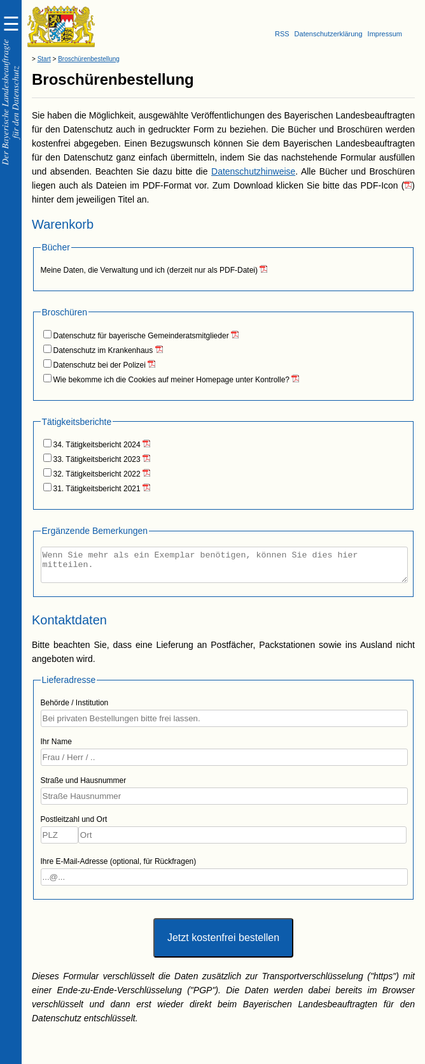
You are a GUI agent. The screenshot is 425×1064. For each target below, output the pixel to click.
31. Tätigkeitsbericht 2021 (98, 488)
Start (44, 58)
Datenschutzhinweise (253, 171)
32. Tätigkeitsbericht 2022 (98, 474)
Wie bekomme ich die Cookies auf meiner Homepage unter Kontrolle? (172, 379)
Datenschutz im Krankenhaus (104, 350)
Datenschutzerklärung (329, 34)
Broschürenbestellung (89, 58)
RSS (282, 34)
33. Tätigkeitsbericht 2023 (98, 459)
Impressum (385, 34)
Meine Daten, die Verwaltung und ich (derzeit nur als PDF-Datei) (150, 270)
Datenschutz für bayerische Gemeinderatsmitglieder (142, 335)
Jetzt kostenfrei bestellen (223, 943)
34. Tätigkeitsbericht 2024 (98, 444)
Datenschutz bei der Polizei (100, 365)
